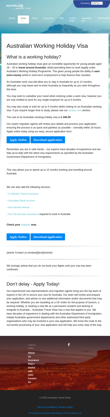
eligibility (26, 224)
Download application (48, 139)
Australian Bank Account (21, 200)
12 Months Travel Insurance (23, 193)
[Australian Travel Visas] (18, 5)
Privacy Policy (65, 406)
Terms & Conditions (47, 406)
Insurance (33, 360)
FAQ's (31, 363)
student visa (75, 110)
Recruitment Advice (19, 207)
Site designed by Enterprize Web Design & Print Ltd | (50, 413)
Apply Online (18, 139)
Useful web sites (31, 371)
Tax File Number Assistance (23, 213)
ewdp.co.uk (76, 413)
